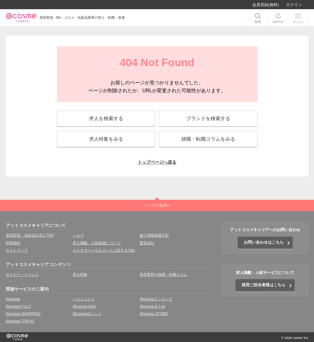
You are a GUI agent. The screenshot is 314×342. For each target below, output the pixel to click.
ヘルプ (78, 235)
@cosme (13, 299)
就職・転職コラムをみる (208, 139)
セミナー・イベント (22, 274)
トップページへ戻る (157, 162)
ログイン (294, 4)
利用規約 (13, 243)
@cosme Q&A (84, 306)
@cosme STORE (154, 314)
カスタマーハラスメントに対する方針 (104, 250)
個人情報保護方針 (154, 235)
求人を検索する (106, 118)
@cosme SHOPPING (23, 314)
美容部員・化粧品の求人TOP (30, 235)
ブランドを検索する (208, 118)
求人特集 (80, 274)
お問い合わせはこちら (264, 242)
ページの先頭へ (157, 205)
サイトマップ (17, 250)
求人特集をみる (106, 139)
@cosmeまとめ (152, 306)
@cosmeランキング (156, 299)
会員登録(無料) (265, 4)
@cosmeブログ (19, 306)
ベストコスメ (84, 299)
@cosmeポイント (87, 314)
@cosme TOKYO (20, 321)
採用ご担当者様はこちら (263, 285)
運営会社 (147, 243)
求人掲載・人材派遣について (97, 243)
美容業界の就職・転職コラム (163, 274)
